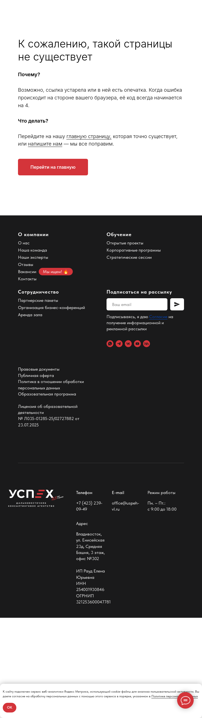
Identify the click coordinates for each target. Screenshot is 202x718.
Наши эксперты (33, 357)
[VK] (128, 444)
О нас (24, 343)
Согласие (158, 417)
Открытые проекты (125, 343)
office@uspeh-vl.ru (125, 606)
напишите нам (45, 244)
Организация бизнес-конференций (51, 408)
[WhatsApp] (110, 444)
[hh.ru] (146, 444)
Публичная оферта (36, 475)
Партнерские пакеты (38, 400)
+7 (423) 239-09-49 (89, 606)
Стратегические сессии (129, 357)
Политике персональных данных (174, 696)
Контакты (27, 379)
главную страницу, (89, 236)
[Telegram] (119, 444)
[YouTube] (137, 444)
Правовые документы (38, 469)
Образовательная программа (47, 494)
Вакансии (27, 372)
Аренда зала (30, 415)
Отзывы (25, 365)
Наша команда (32, 350)
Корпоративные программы (134, 350)
